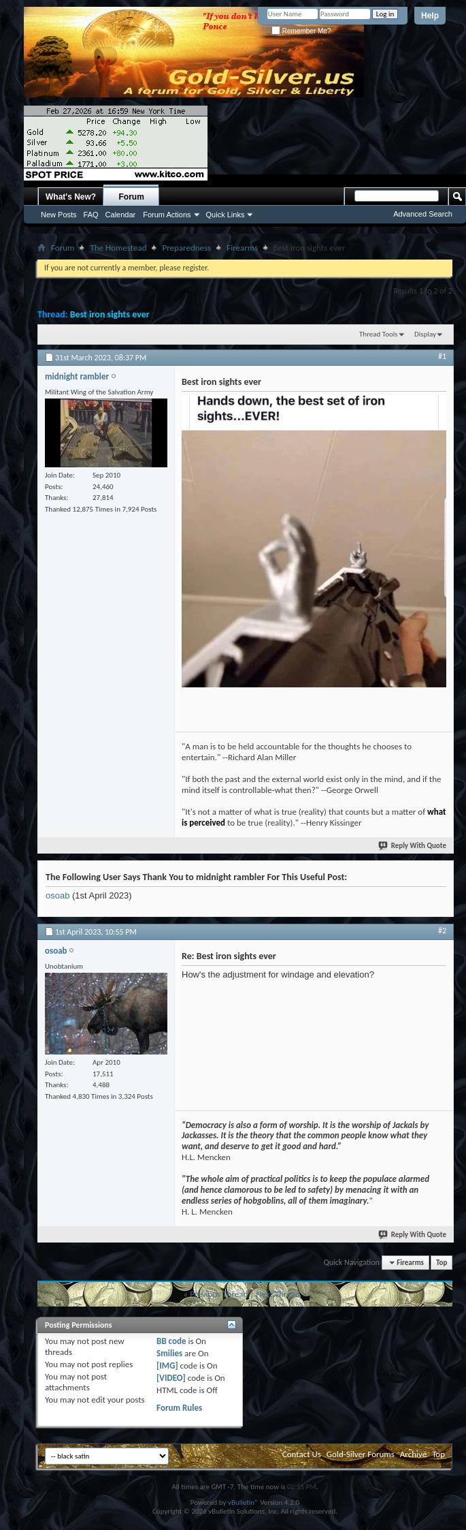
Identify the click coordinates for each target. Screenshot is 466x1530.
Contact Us (301, 1454)
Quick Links (225, 214)
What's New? (71, 197)
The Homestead (118, 248)
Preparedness (186, 248)
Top (441, 1262)
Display (425, 334)
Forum (131, 197)
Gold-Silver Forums (361, 1454)
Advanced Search (422, 214)
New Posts (59, 214)
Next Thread (278, 1294)
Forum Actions (166, 214)
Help (430, 15)
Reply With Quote (413, 845)
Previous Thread (219, 1294)
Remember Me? (301, 31)
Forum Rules (179, 1408)
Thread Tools (378, 334)
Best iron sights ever (110, 314)
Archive (413, 1454)
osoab (57, 895)
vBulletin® (243, 1502)
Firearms (242, 248)
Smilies (169, 1353)
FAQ (91, 214)
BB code (171, 1341)
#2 (442, 930)
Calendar (120, 214)
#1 (442, 356)
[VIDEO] (171, 1378)
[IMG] (167, 1365)
